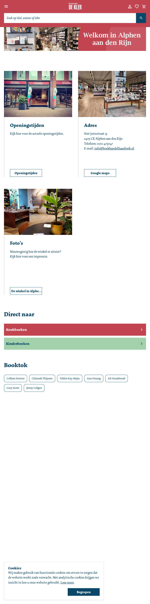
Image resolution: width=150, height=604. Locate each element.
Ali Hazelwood (116, 378)
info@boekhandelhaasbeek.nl (114, 148)
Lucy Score (13, 388)
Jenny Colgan (34, 388)
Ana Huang (94, 378)
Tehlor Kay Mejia (70, 378)
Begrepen (84, 592)
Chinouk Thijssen (42, 378)
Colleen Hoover (16, 378)
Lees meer (67, 582)
